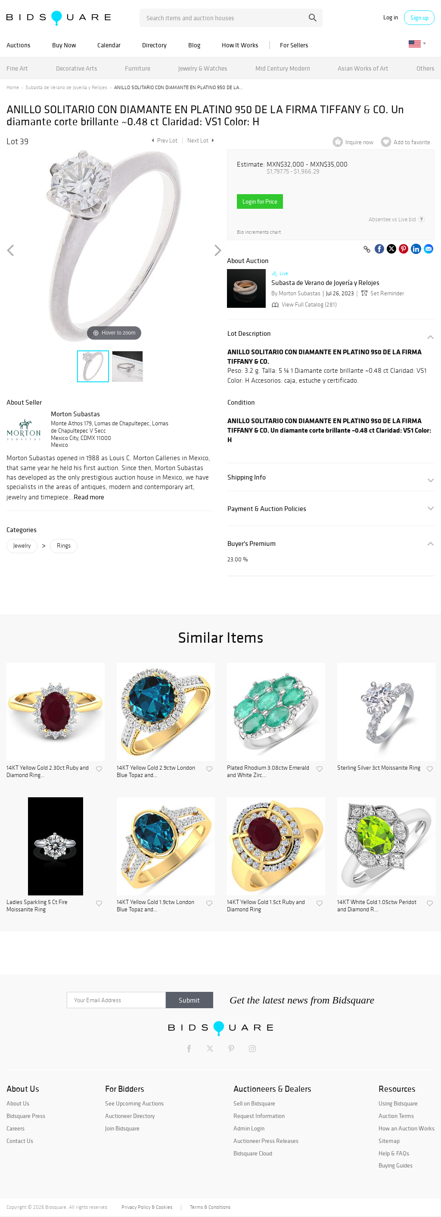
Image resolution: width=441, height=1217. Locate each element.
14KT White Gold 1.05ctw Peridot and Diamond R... (376, 906)
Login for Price (259, 201)
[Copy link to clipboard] (367, 250)
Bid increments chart (259, 232)
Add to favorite (412, 142)
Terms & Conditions (210, 1207)
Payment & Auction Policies (266, 509)
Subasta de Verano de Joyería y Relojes (66, 87)
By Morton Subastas (295, 293)
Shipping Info (246, 477)
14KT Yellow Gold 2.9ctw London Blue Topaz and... (156, 772)
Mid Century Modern (282, 68)
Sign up (419, 18)
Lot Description (249, 333)
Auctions (18, 45)
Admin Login (248, 1128)
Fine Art (17, 68)
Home (12, 87)
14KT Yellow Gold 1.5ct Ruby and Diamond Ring (266, 906)
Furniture (137, 68)
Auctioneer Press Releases (265, 1141)
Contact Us (19, 1141)
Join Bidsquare (122, 1128)
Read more (89, 496)
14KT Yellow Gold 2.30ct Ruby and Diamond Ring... (47, 772)
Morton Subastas (75, 413)
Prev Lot (163, 140)
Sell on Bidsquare (254, 1103)
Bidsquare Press (25, 1116)
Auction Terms (396, 1116)
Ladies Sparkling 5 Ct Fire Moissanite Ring (37, 906)
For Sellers (294, 45)
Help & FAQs (394, 1153)
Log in (390, 17)
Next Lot (200, 140)
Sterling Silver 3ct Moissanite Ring (378, 768)
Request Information (259, 1116)
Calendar (109, 45)
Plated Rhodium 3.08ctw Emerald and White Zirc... (268, 772)
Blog (194, 45)
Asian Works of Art (363, 68)
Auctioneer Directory (130, 1116)
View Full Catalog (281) (303, 304)
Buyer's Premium (251, 543)
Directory (154, 45)
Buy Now (64, 45)
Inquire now (359, 142)
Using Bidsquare (398, 1103)
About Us (17, 1103)
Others (425, 68)
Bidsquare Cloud (252, 1153)
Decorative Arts (76, 68)
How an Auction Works (407, 1128)
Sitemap (389, 1141)
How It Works (240, 45)
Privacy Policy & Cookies (146, 1207)
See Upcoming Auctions (134, 1103)
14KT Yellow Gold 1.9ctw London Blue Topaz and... (155, 906)
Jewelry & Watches (202, 68)
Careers (15, 1128)
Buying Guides (396, 1165)
